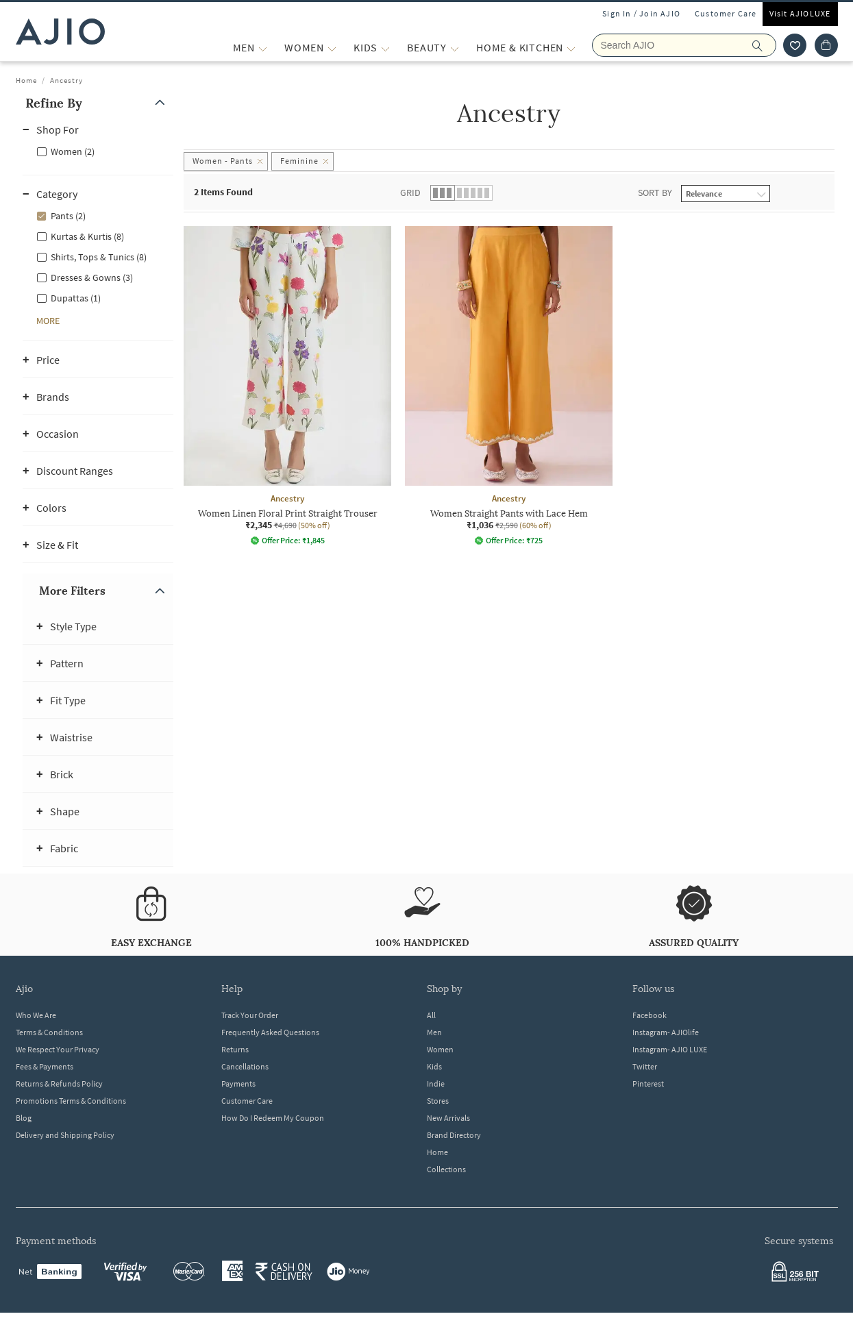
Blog (24, 1118)
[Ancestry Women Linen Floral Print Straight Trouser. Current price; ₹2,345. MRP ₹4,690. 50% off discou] (287, 385)
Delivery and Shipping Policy (65, 1135)
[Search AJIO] (684, 45)
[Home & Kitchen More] (571, 47)
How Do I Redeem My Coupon (272, 1118)
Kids (434, 1066)
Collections (446, 1169)
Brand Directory (454, 1135)
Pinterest (648, 1083)
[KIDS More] (385, 47)
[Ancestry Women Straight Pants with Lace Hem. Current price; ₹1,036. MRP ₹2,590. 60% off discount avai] (509, 385)
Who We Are (36, 1015)
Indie (436, 1083)
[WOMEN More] (332, 47)
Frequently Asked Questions (270, 1032)
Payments (238, 1083)
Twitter (644, 1066)
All (431, 1015)
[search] (764, 45)
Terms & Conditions (49, 1032)
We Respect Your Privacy (57, 1049)
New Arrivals (448, 1118)
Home (26, 80)
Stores (438, 1100)
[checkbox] (98, 150)
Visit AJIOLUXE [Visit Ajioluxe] (800, 13)
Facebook (649, 1015)
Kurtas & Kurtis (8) (87, 236)
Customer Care (726, 13)
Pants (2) (68, 216)
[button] (98, 103)
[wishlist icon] (794, 45)
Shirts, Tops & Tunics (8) (99, 257)
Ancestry (66, 80)
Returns (235, 1049)
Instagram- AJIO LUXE (669, 1049)
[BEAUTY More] (454, 47)
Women (440, 1049)
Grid (410, 192)
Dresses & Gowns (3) (92, 277)
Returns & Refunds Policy (59, 1083)
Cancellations (245, 1066)
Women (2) (73, 151)
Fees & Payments (44, 1066)
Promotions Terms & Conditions (71, 1100)
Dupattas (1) (76, 298)
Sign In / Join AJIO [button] (641, 13)
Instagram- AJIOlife (665, 1032)
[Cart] (826, 45)
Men (434, 1032)
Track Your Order (249, 1015)
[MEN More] (263, 47)
